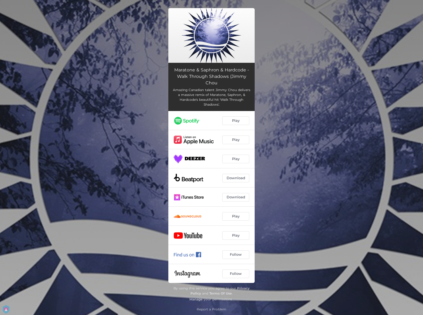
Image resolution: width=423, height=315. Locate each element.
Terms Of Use (220, 293)
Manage (196, 299)
